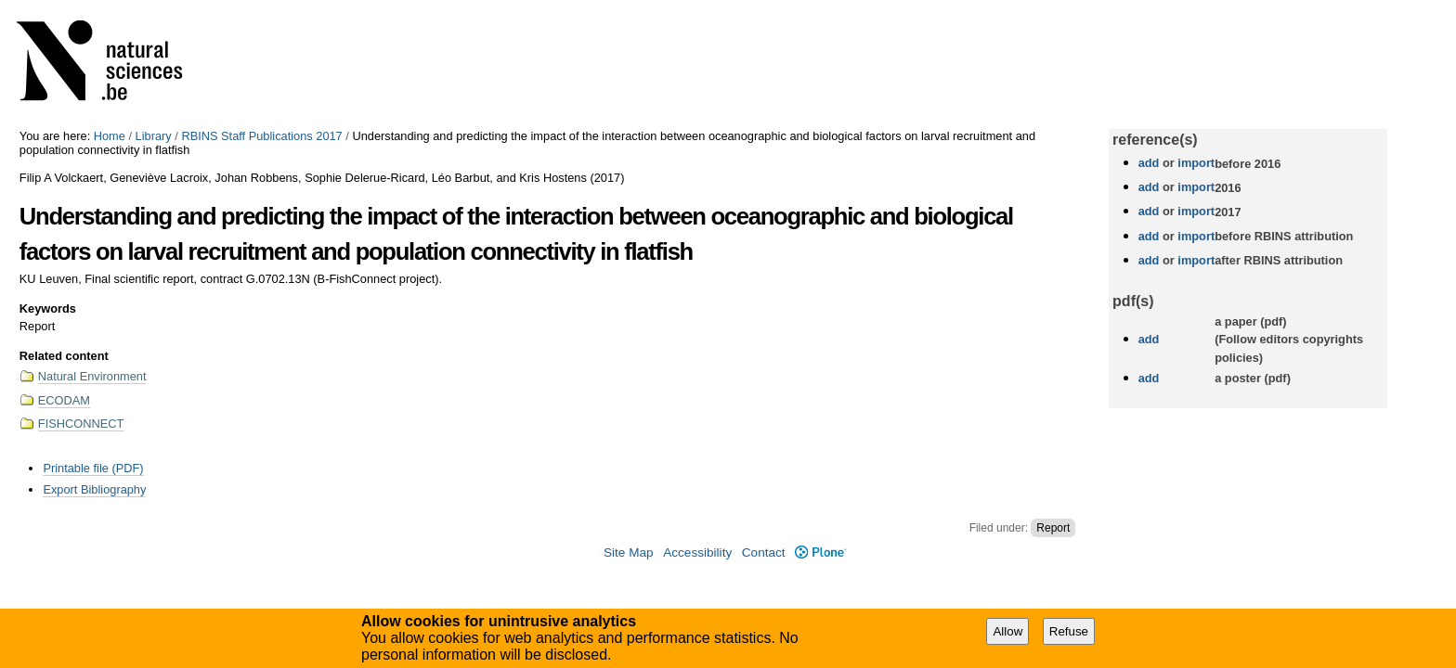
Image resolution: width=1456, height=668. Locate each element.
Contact (764, 552)
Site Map (629, 552)
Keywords (48, 308)
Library (154, 136)
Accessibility (697, 552)
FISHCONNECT (81, 423)
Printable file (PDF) (93, 468)
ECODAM (64, 400)
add (1149, 163)
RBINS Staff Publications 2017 (261, 136)
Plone (820, 552)
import (1195, 163)
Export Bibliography (94, 489)
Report (1053, 527)
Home (109, 136)
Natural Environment (92, 376)
